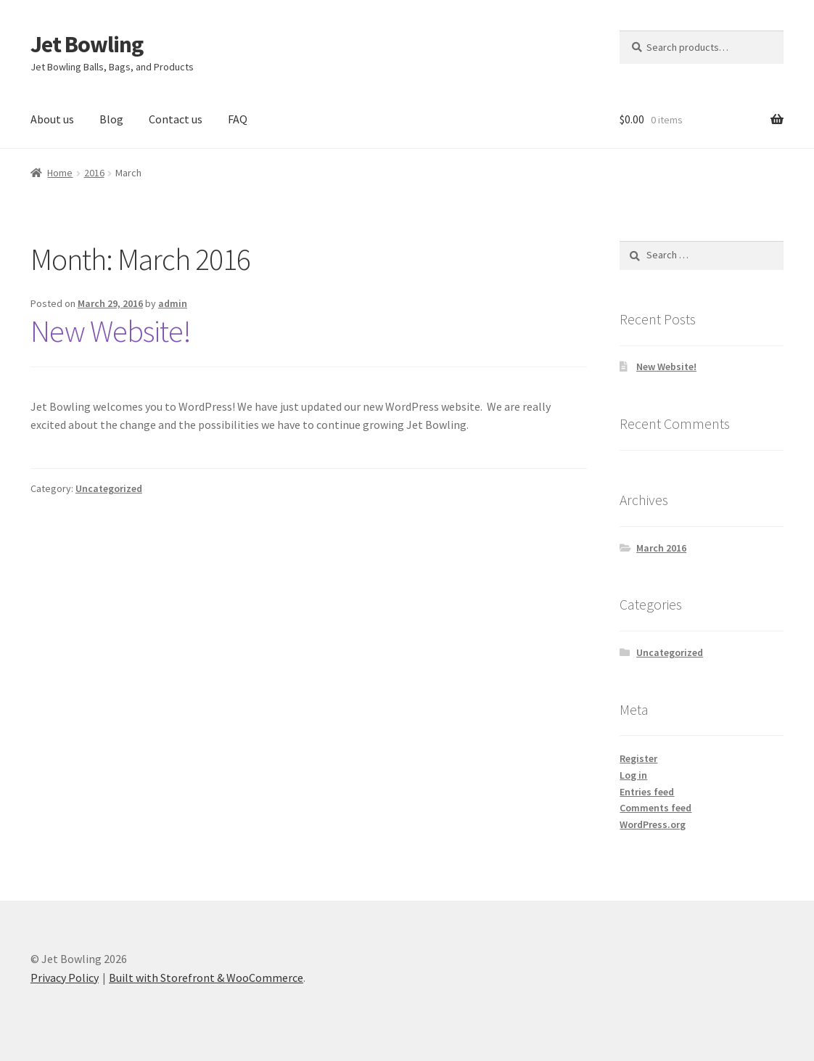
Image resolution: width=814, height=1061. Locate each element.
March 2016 (661, 547)
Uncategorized (108, 488)
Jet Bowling (86, 44)
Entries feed (647, 791)
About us (52, 119)
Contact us (175, 119)
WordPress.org (653, 824)
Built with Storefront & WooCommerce (206, 977)
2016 (94, 172)
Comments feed (655, 807)
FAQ (237, 119)
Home (60, 172)
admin (172, 303)
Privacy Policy (64, 977)
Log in (633, 775)
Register (638, 758)
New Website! (110, 331)
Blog (111, 119)
